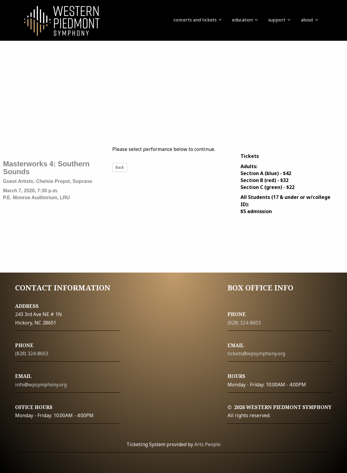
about (309, 20)
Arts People (207, 444)
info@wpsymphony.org (41, 384)
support (279, 20)
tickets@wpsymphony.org (256, 353)
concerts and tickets (197, 20)
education (245, 20)
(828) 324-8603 (31, 353)
